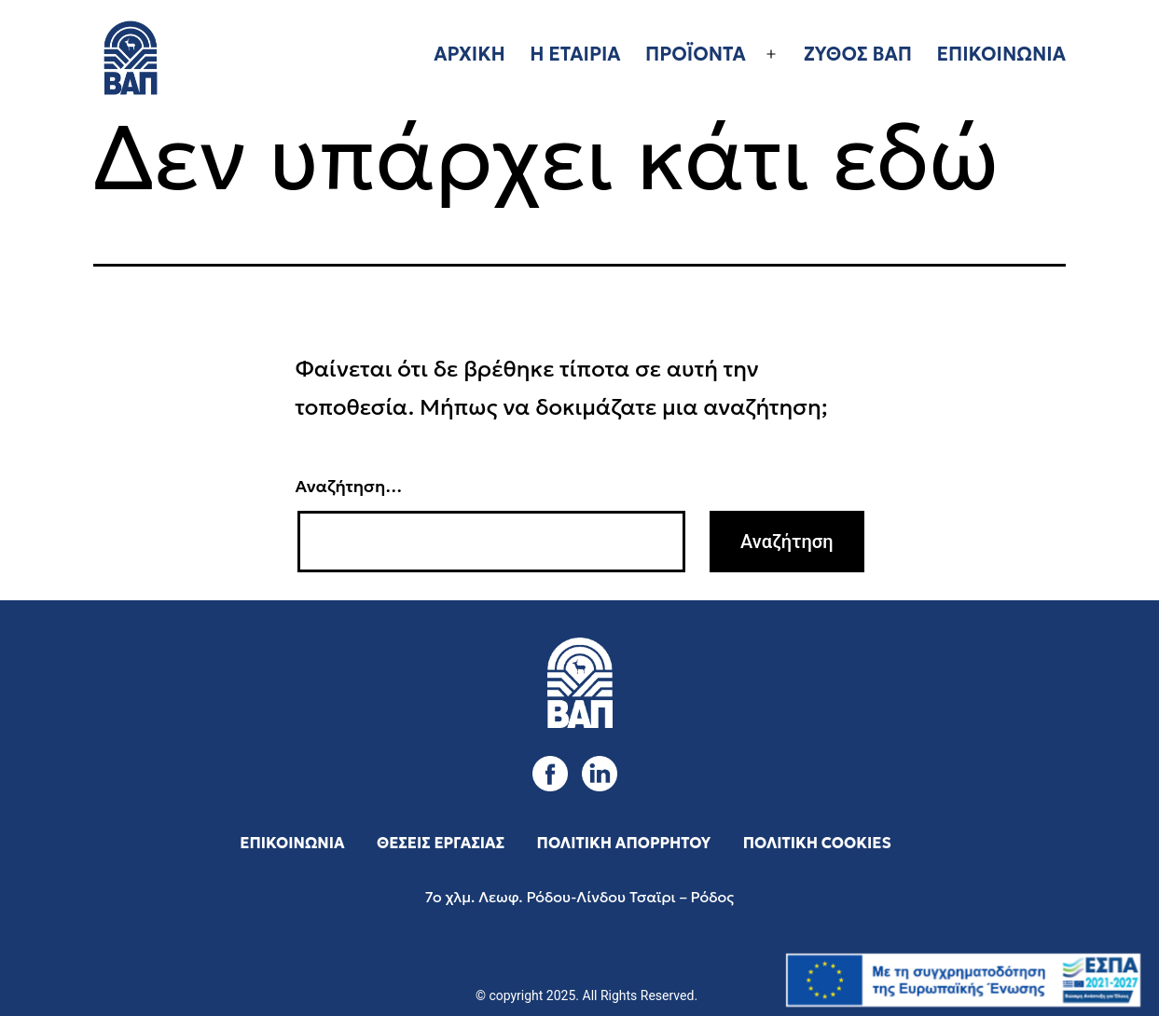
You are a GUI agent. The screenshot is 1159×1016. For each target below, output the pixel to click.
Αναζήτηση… (349, 486)
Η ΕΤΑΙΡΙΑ (575, 54)
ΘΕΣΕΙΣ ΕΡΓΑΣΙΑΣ (440, 842)
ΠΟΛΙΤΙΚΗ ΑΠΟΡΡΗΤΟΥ (624, 842)
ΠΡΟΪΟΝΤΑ (695, 54)
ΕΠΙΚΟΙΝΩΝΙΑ (1001, 54)
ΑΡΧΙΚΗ (469, 54)
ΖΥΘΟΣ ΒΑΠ (858, 54)
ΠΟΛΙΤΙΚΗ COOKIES (817, 842)
